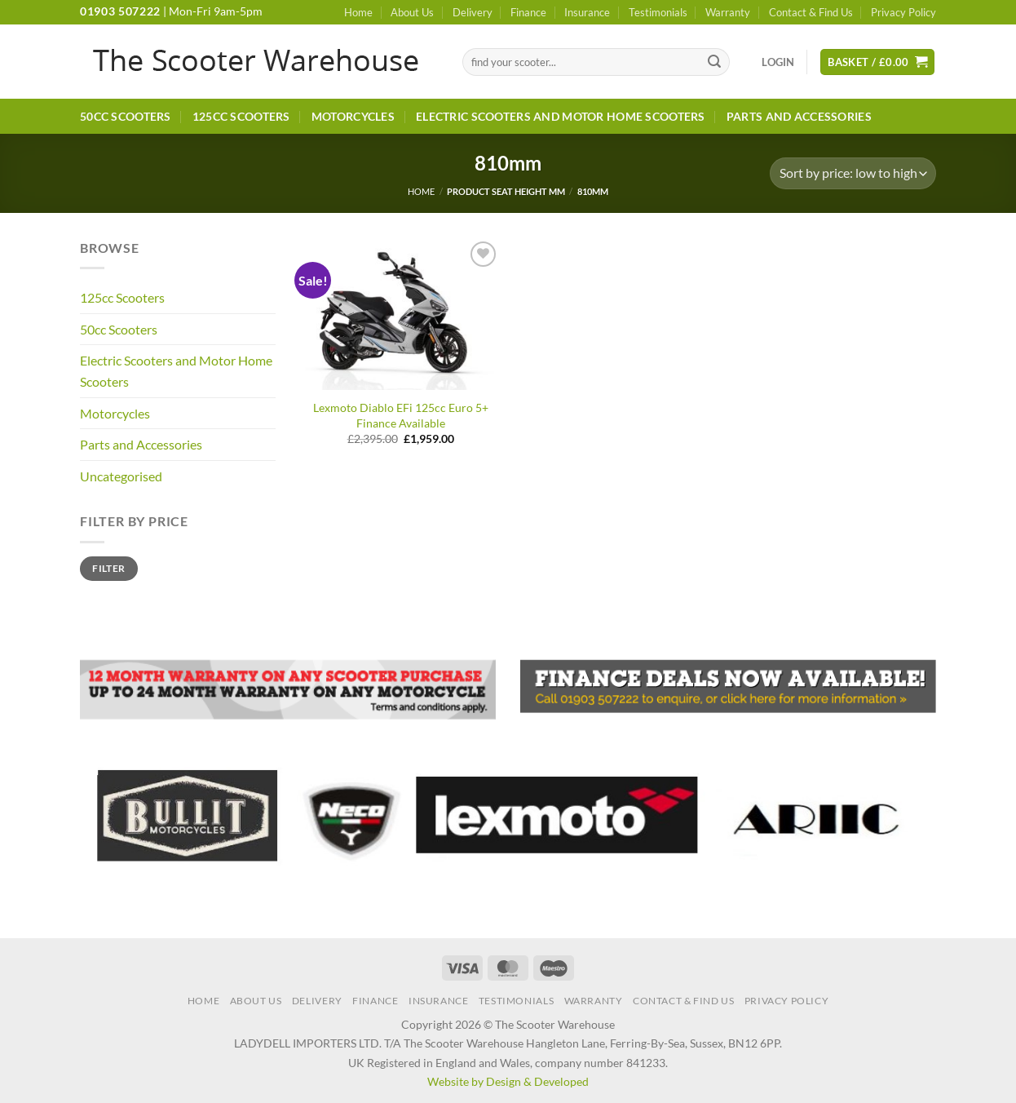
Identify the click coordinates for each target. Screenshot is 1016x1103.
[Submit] (715, 62)
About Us (412, 12)
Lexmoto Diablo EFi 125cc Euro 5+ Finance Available (400, 415)
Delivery (473, 12)
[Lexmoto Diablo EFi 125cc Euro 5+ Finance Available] (400, 313)
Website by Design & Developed (508, 1081)
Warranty (727, 12)
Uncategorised (121, 476)
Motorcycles (353, 116)
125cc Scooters (241, 116)
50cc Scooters (125, 116)
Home (358, 12)
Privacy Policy (903, 12)
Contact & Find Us (811, 12)
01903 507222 (120, 11)
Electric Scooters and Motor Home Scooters (560, 116)
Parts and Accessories (799, 116)
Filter (108, 568)
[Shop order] (853, 173)
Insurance (587, 12)
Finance (528, 12)
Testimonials (658, 12)
